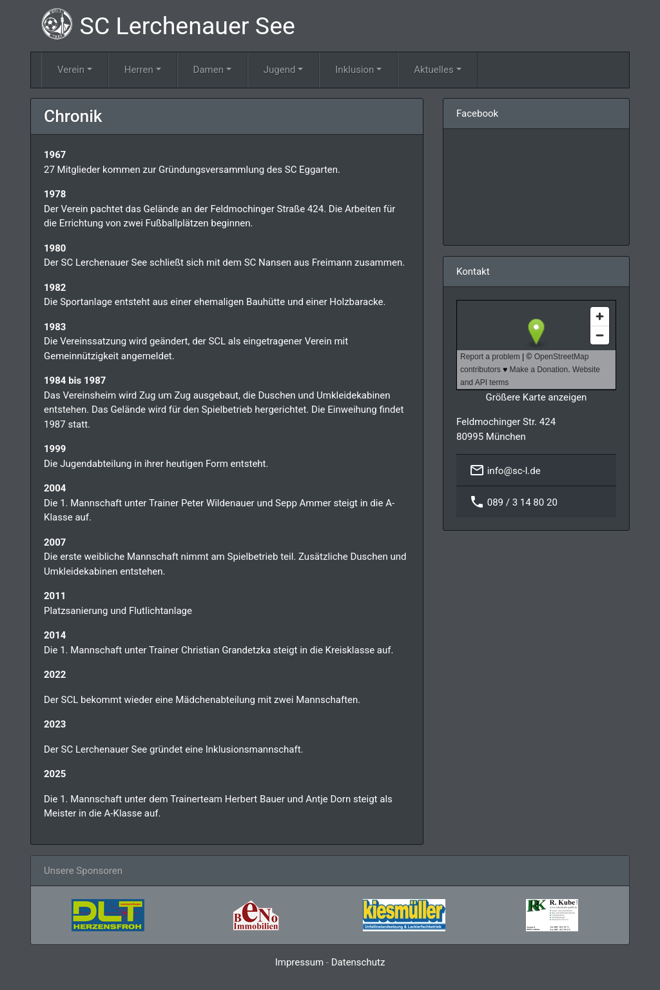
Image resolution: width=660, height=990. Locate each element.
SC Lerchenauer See (168, 24)
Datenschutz (358, 962)
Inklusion (354, 69)
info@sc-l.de (514, 471)
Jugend (280, 69)
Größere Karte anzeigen (536, 397)
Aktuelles (434, 69)
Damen (208, 69)
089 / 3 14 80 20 (522, 502)
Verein (70, 69)
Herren (138, 69)
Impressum (299, 962)
